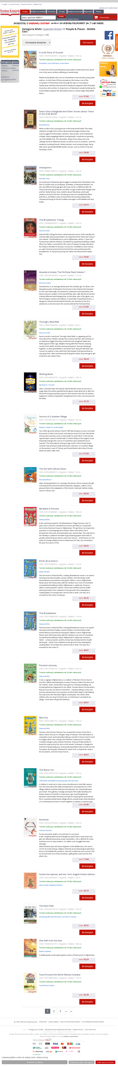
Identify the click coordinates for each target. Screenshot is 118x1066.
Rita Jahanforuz (45, 479)
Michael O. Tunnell (46, 385)
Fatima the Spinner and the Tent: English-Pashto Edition (67, 874)
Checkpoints (45, 167)
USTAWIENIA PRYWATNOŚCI (93, 1022)
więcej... (5, 70)
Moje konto (88, 11)
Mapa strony (78, 1029)
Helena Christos (45, 830)
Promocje (51, 11)
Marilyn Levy (44, 178)
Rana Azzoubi (44, 333)
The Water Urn (46, 769)
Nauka (4, 65)
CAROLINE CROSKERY (47, 781)
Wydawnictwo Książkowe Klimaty (58, 1029)
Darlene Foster (45, 283)
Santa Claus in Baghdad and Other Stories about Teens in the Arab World (66, 112)
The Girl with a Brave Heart (52, 468)
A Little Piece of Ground (51, 52)
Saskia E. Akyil (44, 427)
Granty (62, 11)
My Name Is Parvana (49, 508)
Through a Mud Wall (49, 321)
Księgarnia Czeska (36, 1029)
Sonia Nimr (64, 63)
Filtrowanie (88, 42)
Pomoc (99, 11)
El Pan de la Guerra (48, 561)
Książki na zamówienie (40, 11)
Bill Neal (55, 63)
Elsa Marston (44, 125)
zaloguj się (103, 8)
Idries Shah (43, 885)
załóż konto (113, 8)
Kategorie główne (10, 61)
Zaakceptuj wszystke (105, 1062)
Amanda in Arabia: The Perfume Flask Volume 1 (62, 272)
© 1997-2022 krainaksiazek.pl (25, 1022)
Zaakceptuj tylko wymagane (81, 1062)
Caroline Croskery (69, 917)
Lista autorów (90, 1029)
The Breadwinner (47, 613)
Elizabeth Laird (45, 63)
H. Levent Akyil (57, 427)
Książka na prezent (75, 11)
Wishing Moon (46, 374)
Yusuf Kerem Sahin (46, 985)
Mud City (43, 717)
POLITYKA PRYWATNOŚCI (70, 1022)
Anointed (43, 819)
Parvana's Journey (48, 665)
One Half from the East (50, 940)
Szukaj (25, 11)
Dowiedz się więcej (35, 1062)
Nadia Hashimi (45, 951)
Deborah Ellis (44, 230)
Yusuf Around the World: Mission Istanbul (59, 974)
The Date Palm (46, 905)
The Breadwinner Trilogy (51, 219)
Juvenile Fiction (52, 29)
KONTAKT (43, 1022)
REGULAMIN (53, 1022)
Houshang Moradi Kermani (67, 781)
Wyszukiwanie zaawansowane (68, 19)
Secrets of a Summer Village (53, 416)
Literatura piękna (9, 68)
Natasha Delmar (55, 885)
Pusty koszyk (104, 17)
